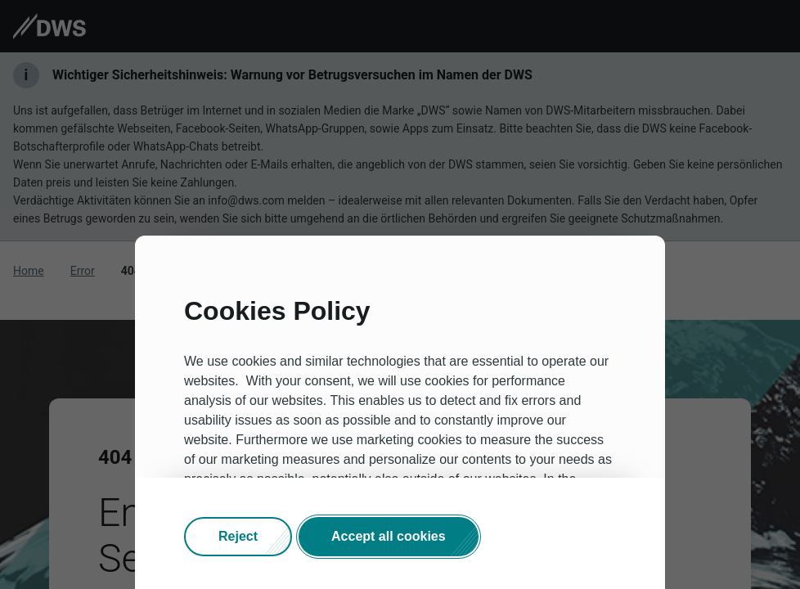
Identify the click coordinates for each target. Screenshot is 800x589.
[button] (238, 536)
